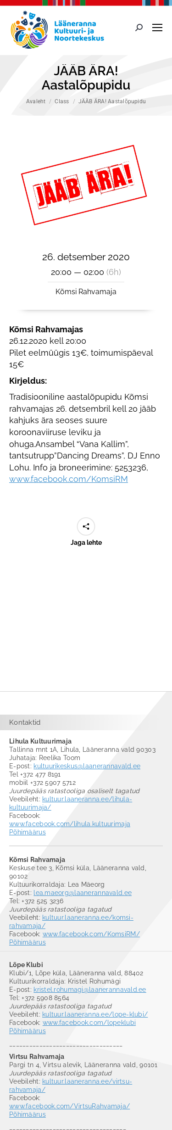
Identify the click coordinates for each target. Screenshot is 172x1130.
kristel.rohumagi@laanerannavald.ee (89, 989)
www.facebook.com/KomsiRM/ (91, 934)
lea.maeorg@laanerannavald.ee (82, 892)
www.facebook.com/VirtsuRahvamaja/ (69, 1106)
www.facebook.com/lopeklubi (89, 1022)
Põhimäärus (27, 832)
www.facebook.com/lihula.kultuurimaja (69, 824)
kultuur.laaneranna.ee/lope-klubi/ (95, 1014)
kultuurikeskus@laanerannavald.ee (86, 766)
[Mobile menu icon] (157, 27)
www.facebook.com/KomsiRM (68, 479)
